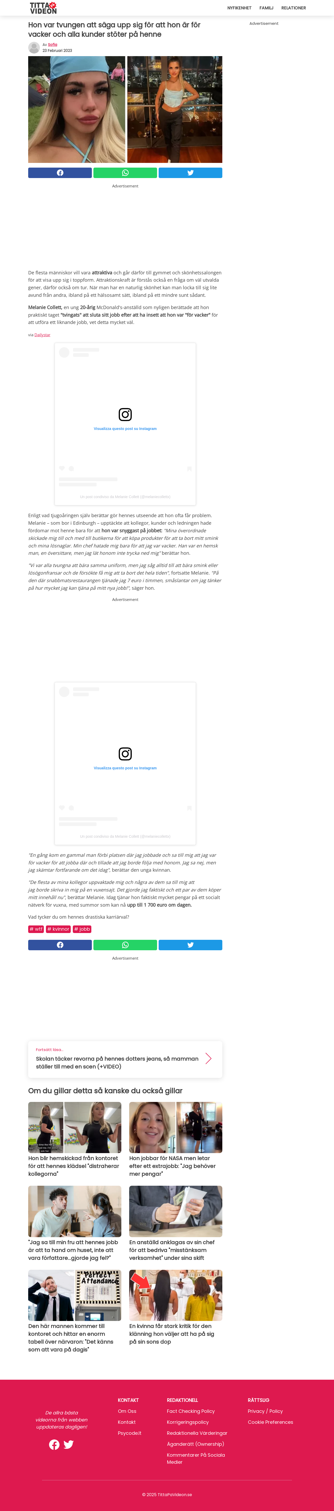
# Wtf (36, 929)
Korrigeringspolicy (188, 1422)
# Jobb (82, 929)
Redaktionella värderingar (197, 1433)
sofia (52, 44)
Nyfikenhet (239, 8)
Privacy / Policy (265, 1411)
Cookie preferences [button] (270, 1422)
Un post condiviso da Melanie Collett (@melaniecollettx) (125, 497)
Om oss (127, 1411)
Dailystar (42, 334)
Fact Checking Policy (191, 1411)
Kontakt (127, 1422)
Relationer (293, 8)
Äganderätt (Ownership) (195, 1444)
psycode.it (129, 1433)
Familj (266, 8)
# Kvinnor (58, 929)
